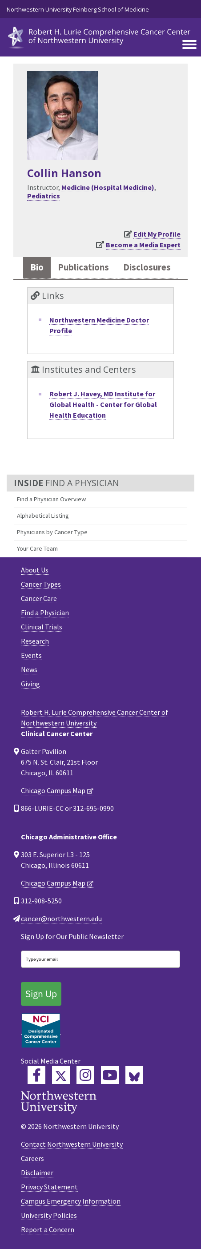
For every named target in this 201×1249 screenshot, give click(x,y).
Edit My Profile (157, 234)
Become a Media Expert (143, 244)
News (29, 669)
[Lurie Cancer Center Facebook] (36, 1075)
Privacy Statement (49, 1186)
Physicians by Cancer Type (52, 532)
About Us (34, 569)
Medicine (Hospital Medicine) (107, 187)
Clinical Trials (41, 626)
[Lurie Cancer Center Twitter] (61, 1075)
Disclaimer (37, 1172)
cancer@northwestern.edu (61, 918)
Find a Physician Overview (51, 499)
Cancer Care (39, 598)
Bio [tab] (37, 267)
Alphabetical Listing (43, 516)
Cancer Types (41, 584)
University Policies (49, 1215)
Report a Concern (47, 1229)
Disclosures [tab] (147, 267)
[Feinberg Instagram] (85, 1075)
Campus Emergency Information (71, 1201)
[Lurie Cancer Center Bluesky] (134, 1075)
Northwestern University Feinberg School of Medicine (78, 9)
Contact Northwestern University (72, 1144)
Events (31, 655)
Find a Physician (45, 612)
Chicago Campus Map (53, 790)
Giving (30, 683)
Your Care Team (37, 548)
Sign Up (41, 993)
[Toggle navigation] (189, 45)
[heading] (100, 36)
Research (35, 641)
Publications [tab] (83, 267)
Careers (32, 1158)
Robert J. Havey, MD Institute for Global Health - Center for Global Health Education (103, 404)
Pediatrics (43, 195)
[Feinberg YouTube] (110, 1075)
